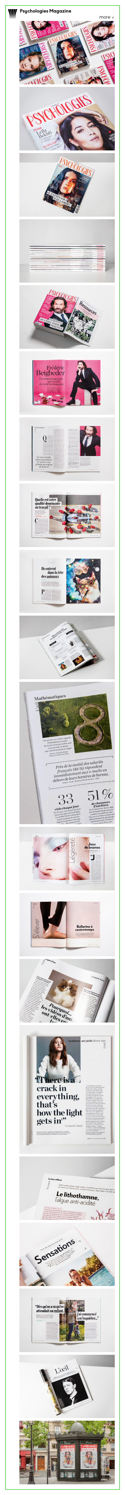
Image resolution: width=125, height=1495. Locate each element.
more (105, 17)
